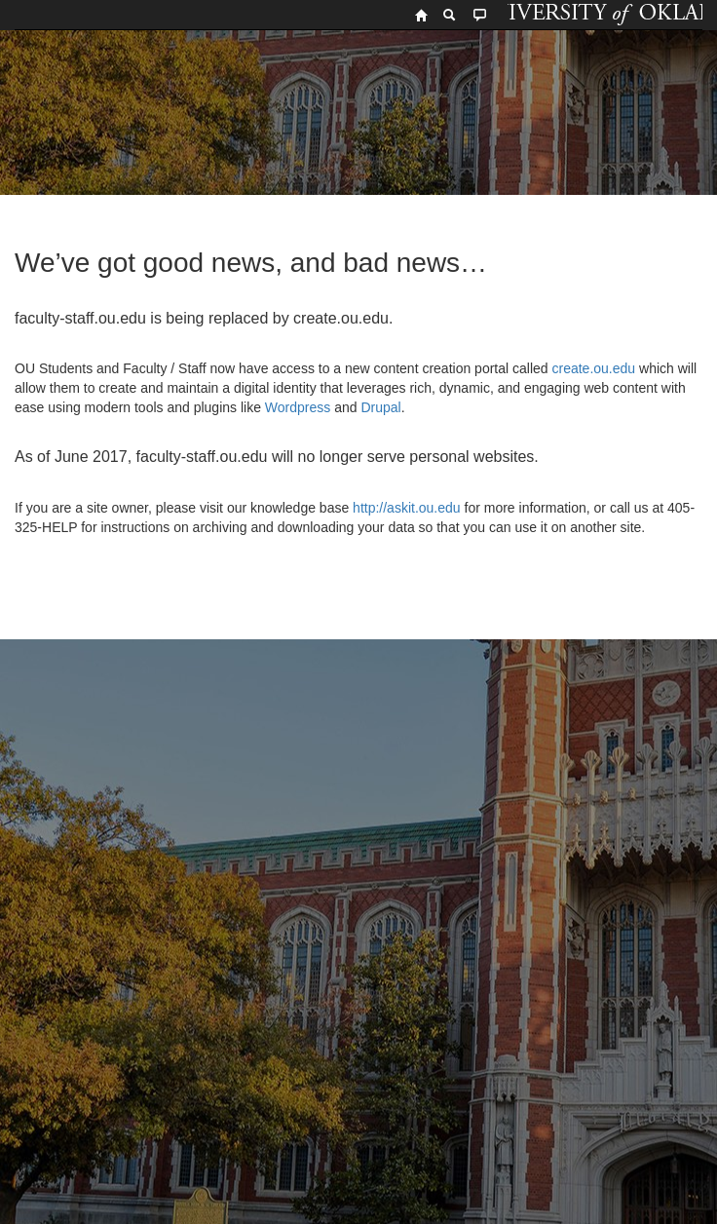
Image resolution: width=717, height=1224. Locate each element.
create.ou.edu (592, 368)
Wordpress (297, 407)
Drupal (380, 407)
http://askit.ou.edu (407, 508)
